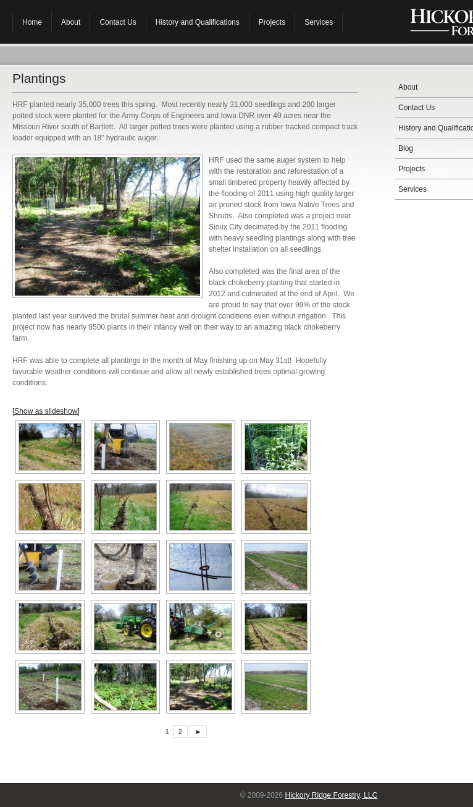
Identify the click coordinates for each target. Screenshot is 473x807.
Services (318, 22)
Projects (272, 22)
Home (32, 22)
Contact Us (117, 22)
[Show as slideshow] (46, 411)
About (70, 22)
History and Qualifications (198, 22)
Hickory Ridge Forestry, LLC (331, 795)
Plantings (38, 78)
